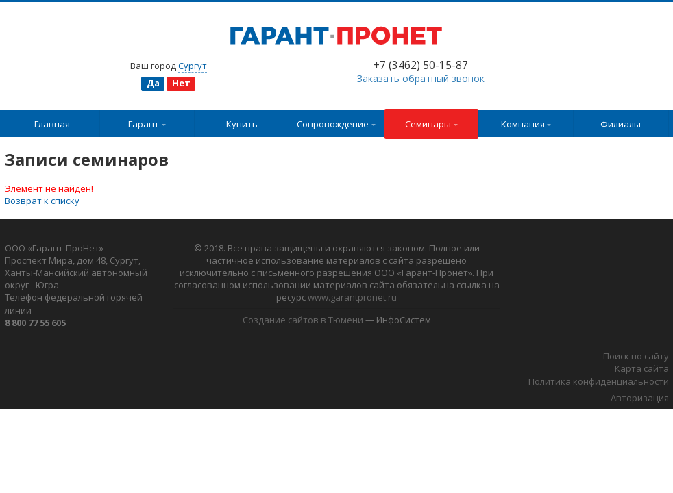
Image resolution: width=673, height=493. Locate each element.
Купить (242, 124)
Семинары (431, 124)
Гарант (147, 124)
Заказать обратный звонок (421, 78)
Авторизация (640, 398)
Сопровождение (336, 124)
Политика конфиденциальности (598, 381)
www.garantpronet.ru (352, 297)
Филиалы (620, 124)
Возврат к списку (42, 200)
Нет (181, 83)
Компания (526, 124)
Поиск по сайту (636, 356)
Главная (52, 124)
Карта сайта (642, 368)
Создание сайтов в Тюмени (303, 320)
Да (153, 83)
